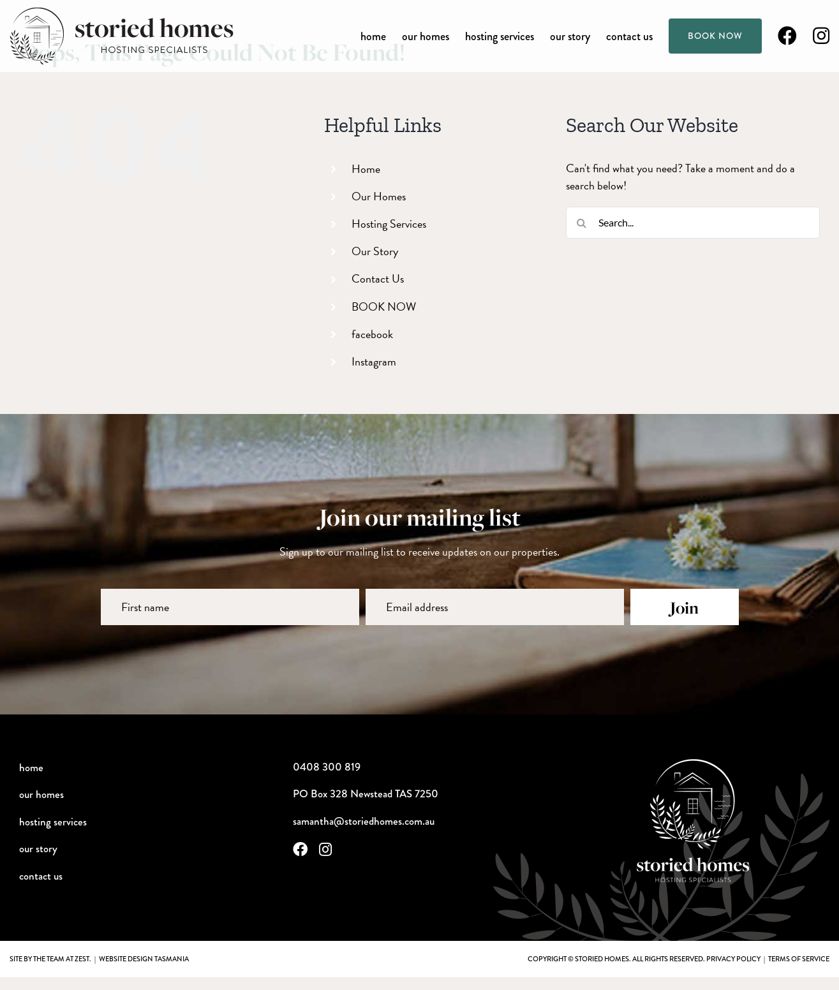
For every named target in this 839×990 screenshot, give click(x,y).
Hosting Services (389, 223)
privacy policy (733, 959)
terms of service (798, 959)
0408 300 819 (326, 767)
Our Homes (379, 196)
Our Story (375, 251)
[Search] (582, 223)
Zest (82, 959)
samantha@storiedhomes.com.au (363, 821)
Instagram (374, 361)
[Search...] (693, 223)
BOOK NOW (384, 306)
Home (366, 168)
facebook (372, 334)
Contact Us (378, 278)
